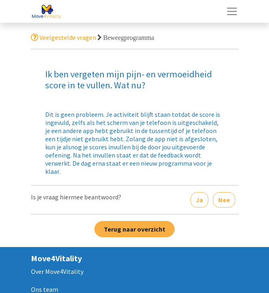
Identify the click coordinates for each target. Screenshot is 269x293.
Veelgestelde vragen (63, 37)
